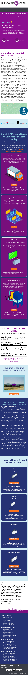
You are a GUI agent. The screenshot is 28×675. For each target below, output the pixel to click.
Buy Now (14, 184)
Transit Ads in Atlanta (8, 641)
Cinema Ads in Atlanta (9, 653)
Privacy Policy (22, 673)
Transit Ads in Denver (8, 643)
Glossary (9, 620)
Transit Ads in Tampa (8, 648)
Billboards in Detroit (8, 632)
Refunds (12, 625)
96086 (9, 601)
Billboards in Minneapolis (9, 634)
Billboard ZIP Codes (8, 623)
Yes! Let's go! (9, 39)
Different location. (22, 39)
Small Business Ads (8, 619)
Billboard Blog (6, 622)
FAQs (4, 620)
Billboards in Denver (8, 631)
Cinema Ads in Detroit (8, 656)
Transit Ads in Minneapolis (9, 646)
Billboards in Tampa (8, 637)
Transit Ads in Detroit (8, 644)
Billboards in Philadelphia (9, 635)
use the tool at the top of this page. (16, 150)
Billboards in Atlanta (8, 629)
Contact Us (6, 625)
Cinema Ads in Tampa (9, 660)
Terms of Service (12, 673)
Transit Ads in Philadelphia (10, 647)
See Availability (14, 394)
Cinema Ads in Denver (9, 655)
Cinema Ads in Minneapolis (10, 657)
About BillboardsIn (7, 617)
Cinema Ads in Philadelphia (10, 659)
